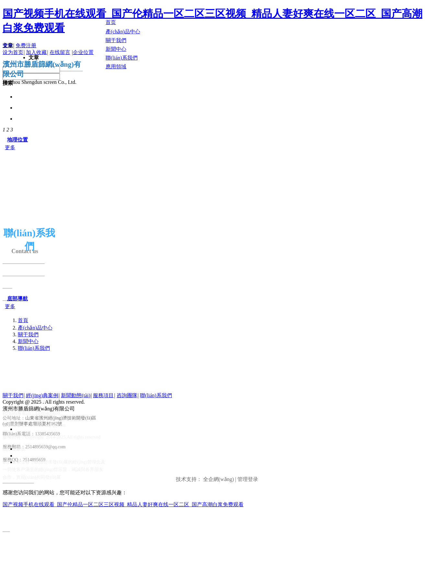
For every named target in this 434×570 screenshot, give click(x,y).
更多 (10, 147)
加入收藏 (36, 52)
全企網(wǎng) (218, 479)
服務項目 (103, 395)
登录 (8, 45)
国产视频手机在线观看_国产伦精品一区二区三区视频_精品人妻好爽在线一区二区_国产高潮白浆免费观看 (123, 504)
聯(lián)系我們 (34, 348)
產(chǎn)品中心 (35, 327)
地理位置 (17, 139)
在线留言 (60, 52)
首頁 (23, 320)
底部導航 (17, 298)
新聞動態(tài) (75, 395)
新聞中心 (28, 341)
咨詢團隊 (127, 395)
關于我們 (28, 334)
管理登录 (247, 479)
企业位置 (83, 52)
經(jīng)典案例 (42, 395)
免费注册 (26, 45)
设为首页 (13, 52)
